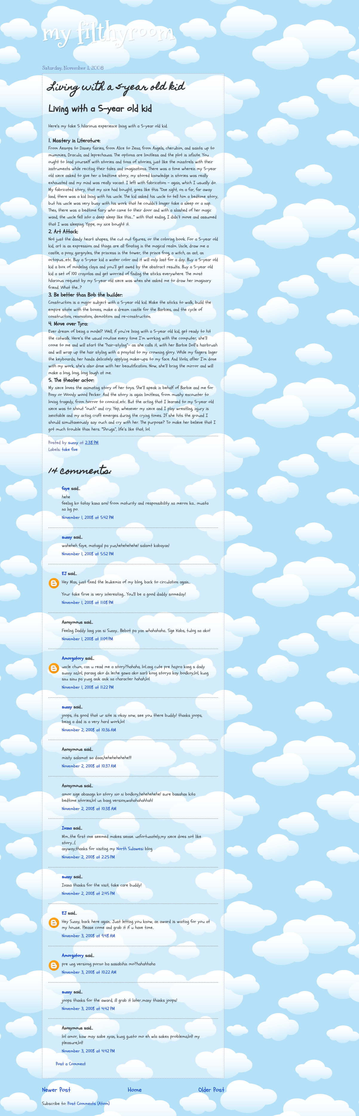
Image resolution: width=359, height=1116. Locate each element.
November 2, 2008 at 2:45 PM (88, 893)
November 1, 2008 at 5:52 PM (88, 554)
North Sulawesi (130, 849)
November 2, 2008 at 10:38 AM (89, 809)
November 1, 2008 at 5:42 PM (88, 517)
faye (66, 488)
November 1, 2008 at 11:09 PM (87, 639)
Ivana (67, 828)
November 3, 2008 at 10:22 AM (89, 972)
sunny (67, 537)
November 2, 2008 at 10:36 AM (89, 730)
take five (70, 449)
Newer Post (56, 1090)
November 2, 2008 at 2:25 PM (88, 857)
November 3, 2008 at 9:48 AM (88, 936)
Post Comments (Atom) (88, 1103)
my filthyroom (108, 32)
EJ (64, 574)
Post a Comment (71, 1064)
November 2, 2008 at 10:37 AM (89, 766)
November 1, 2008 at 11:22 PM (88, 687)
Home (135, 1090)
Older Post (211, 1090)
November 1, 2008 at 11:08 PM (87, 602)
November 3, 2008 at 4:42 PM (88, 1009)
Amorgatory (73, 658)
